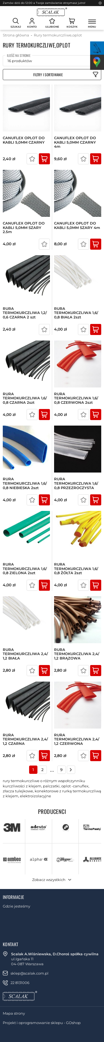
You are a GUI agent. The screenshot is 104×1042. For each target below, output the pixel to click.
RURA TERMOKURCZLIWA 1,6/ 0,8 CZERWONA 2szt (76, 398)
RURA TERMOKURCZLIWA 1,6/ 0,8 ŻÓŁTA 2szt (76, 568)
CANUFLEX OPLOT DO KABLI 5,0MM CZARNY (24, 140)
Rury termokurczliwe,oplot (58, 35)
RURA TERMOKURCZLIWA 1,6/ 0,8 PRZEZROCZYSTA (76, 483)
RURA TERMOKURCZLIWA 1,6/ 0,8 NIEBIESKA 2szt (25, 483)
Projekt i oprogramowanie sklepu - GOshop (42, 1022)
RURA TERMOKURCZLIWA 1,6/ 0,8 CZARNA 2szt (25, 398)
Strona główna (16, 35)
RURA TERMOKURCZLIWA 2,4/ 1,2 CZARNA (25, 739)
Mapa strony (14, 1013)
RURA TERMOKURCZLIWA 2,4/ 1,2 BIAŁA (25, 654)
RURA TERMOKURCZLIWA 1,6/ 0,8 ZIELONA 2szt (25, 568)
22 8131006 (20, 982)
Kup (44, 158)
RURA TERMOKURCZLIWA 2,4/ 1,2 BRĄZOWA (76, 654)
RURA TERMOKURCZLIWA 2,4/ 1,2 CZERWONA (76, 739)
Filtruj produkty (52, 74)
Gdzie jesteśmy (16, 906)
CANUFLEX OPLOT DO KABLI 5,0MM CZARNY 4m (75, 142)
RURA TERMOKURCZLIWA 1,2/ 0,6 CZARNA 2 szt (25, 313)
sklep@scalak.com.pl (30, 973)
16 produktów (19, 61)
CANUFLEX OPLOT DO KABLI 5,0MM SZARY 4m (77, 225)
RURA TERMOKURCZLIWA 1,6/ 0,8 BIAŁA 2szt (76, 313)
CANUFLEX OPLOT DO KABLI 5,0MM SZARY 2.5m (24, 227)
